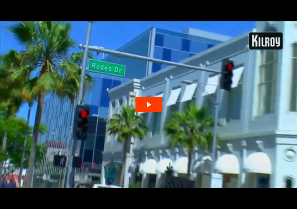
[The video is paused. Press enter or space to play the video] (148, 104)
